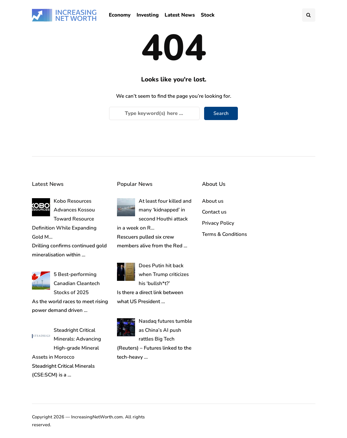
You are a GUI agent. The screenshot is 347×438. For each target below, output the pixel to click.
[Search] (154, 113)
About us (212, 201)
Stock (207, 14)
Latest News (180, 14)
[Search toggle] (308, 15)
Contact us (214, 211)
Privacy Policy (218, 223)
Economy (120, 14)
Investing (148, 14)
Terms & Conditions (224, 234)
